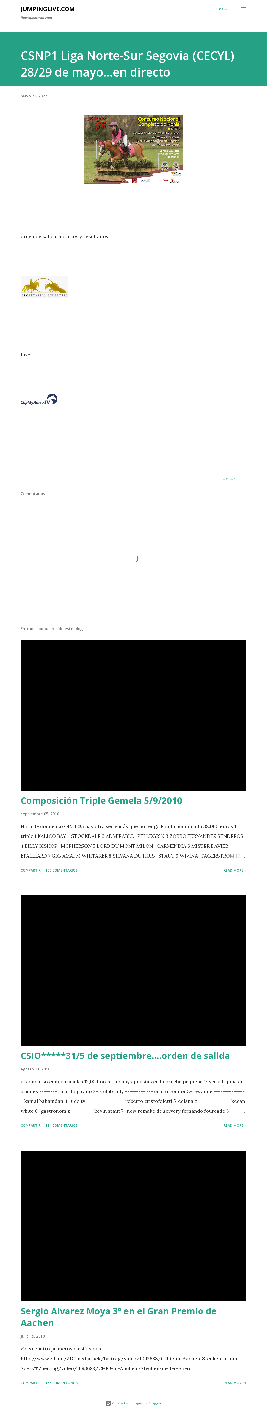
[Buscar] (222, 9)
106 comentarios (61, 870)
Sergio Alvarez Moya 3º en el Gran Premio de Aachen (119, 1317)
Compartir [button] (230, 478)
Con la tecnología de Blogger (133, 1403)
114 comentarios (61, 1125)
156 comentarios (61, 1382)
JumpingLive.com (48, 9)
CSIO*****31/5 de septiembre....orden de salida (125, 1056)
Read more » (235, 870)
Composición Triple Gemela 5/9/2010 (101, 800)
